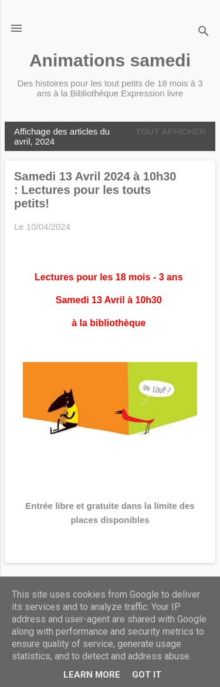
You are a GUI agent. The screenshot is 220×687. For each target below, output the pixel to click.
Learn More (91, 674)
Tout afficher (171, 131)
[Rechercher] (204, 32)
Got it (146, 674)
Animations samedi (110, 60)
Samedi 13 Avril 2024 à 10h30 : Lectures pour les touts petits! (95, 190)
